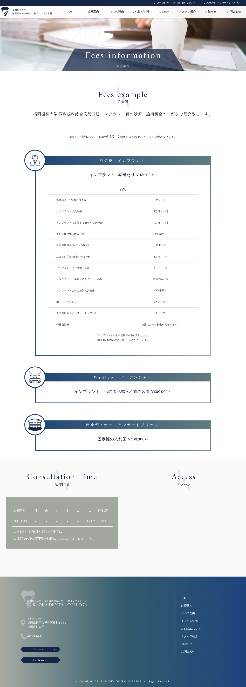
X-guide (164, 11)
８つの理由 (117, 11)
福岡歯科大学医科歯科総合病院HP (174, 2)
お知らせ (210, 11)
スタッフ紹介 (187, 11)
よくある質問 (140, 11)
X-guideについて (191, 628)
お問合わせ (234, 11)
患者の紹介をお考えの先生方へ (223, 2)
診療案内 (93, 11)
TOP (70, 11)
